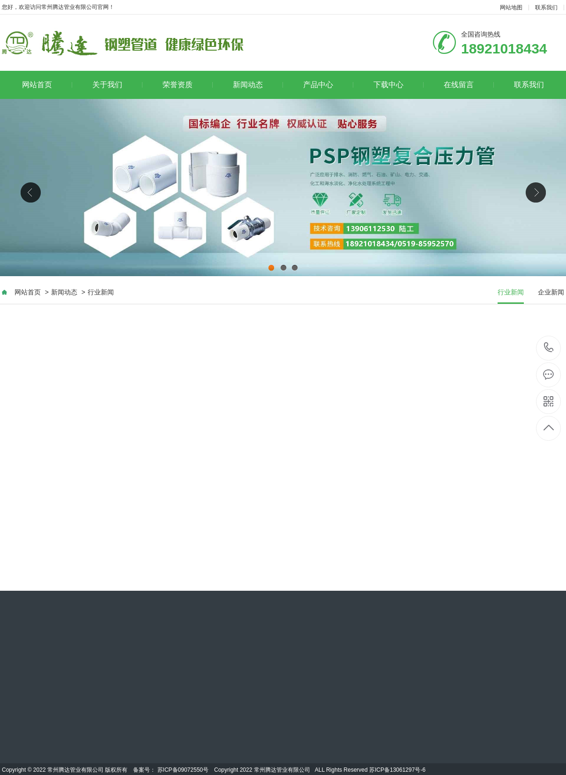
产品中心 (328, 85)
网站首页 (47, 85)
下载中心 (398, 85)
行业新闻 (101, 292)
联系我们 (546, 7)
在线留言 (469, 85)
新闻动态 (258, 85)
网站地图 (511, 7)
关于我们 (117, 85)
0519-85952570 (548, 348)
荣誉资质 (188, 85)
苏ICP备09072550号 (183, 770)
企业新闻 (551, 292)
